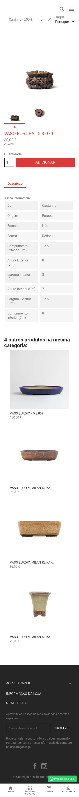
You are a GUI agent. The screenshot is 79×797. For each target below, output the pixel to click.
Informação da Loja (23, 694)
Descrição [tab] (15, 183)
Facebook (35, 766)
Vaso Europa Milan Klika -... (32, 488)
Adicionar (45, 162)
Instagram (44, 766)
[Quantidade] (9, 162)
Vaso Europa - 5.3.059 (26, 413)
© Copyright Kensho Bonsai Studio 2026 (39, 776)
